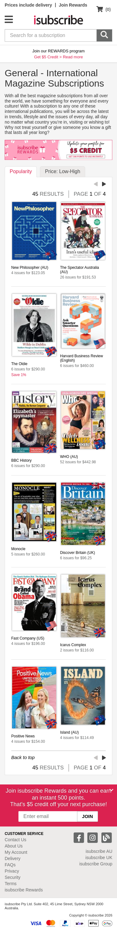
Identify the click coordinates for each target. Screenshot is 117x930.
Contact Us (15, 839)
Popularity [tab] (21, 171)
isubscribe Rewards (24, 889)
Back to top (23, 757)
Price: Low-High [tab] (62, 171)
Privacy (12, 871)
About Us (14, 845)
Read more (73, 57)
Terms (11, 883)
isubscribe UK (98, 857)
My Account (16, 852)
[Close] (111, 790)
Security (13, 877)
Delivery (13, 858)
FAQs (10, 864)
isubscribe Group (95, 863)
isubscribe (98, 851)
